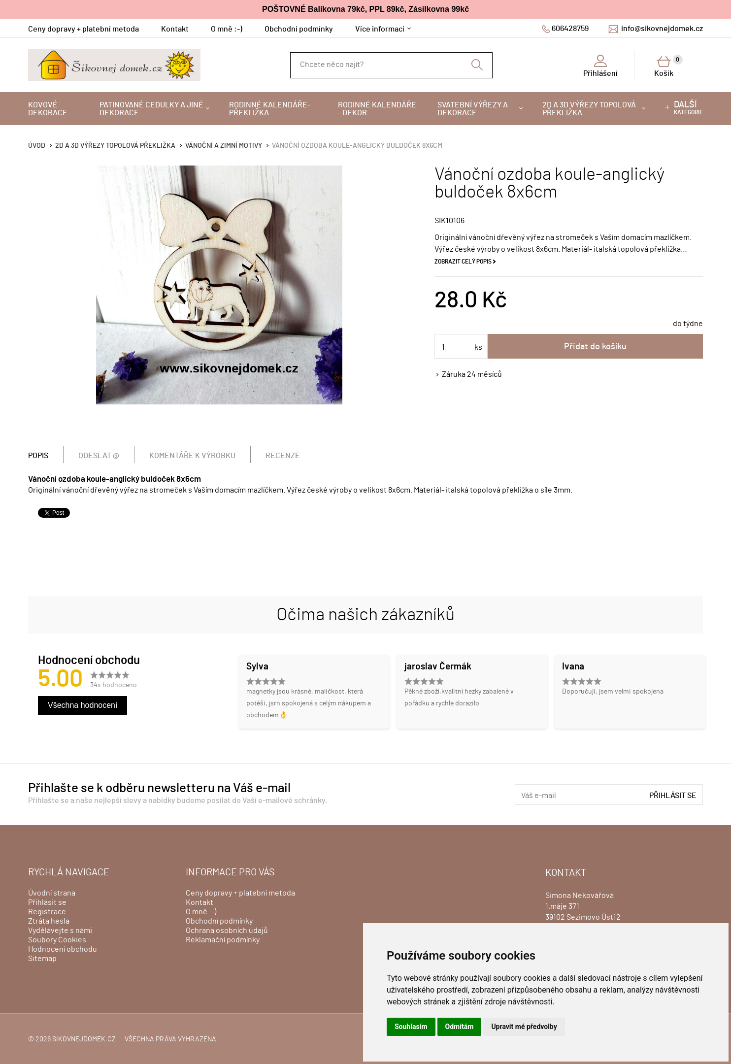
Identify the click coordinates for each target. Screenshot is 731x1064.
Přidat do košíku (595, 346)
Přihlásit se (673, 795)
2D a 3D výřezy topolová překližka (589, 109)
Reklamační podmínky (223, 940)
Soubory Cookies (57, 940)
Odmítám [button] (459, 1027)
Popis (38, 456)
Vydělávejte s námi (60, 930)
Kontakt (175, 29)
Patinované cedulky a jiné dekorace (151, 109)
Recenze (283, 456)
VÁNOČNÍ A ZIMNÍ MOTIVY (223, 145)
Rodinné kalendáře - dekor (377, 109)
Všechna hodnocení (82, 705)
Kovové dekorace (47, 109)
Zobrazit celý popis (463, 262)
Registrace (47, 912)
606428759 (570, 29)
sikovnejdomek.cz (84, 1039)
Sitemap (42, 959)
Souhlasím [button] (411, 1027)
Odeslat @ (98, 456)
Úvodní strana (51, 893)
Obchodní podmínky (299, 29)
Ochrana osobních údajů (227, 930)
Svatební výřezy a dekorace (472, 109)
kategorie (688, 107)
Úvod (36, 145)
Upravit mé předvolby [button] (524, 1027)
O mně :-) (226, 29)
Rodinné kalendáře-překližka (269, 109)
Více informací (379, 29)
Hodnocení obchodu (62, 949)
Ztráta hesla (48, 921)
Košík (668, 66)
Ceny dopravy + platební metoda (83, 29)
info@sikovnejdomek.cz (662, 29)
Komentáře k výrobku (192, 456)
